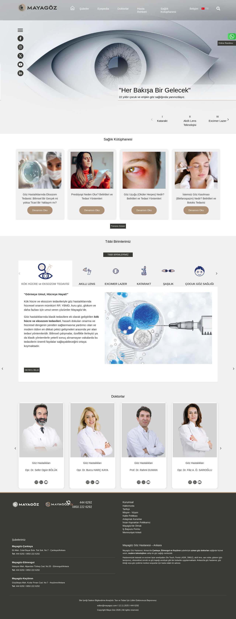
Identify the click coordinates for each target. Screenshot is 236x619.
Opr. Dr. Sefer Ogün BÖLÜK (41, 470)
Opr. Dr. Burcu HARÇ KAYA (92, 470)
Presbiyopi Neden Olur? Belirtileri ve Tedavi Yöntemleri (92, 196)
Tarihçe (126, 509)
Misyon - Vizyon (130, 512)
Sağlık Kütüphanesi (168, 10)
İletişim (194, 8)
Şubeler (84, 8)
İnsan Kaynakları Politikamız (136, 522)
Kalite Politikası (130, 516)
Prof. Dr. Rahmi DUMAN (143, 470)
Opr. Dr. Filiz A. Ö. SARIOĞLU (194, 470)
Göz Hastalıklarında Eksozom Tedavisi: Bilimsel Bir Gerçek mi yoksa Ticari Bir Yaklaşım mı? (40, 198)
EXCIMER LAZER (116, 273)
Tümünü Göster (118, 226)
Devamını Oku (40, 210)
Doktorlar (123, 8)
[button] (228, 119)
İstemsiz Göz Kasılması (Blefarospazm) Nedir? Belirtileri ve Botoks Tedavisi (196, 198)
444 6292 (86, 502)
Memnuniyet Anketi (132, 532)
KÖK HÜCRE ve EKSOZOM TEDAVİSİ (45, 273)
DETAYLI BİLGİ (32, 370)
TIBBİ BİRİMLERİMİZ (118, 254)
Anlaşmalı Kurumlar (132, 519)
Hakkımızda (128, 506)
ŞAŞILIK (168, 273)
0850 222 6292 (82, 506)
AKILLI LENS (87, 273)
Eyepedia (103, 8)
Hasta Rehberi (142, 10)
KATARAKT (144, 273)
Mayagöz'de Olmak (132, 526)
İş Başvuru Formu (131, 529)
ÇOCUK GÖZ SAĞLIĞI (199, 273)
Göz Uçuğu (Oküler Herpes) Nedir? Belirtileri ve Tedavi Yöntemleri (144, 196)
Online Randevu (225, 43)
